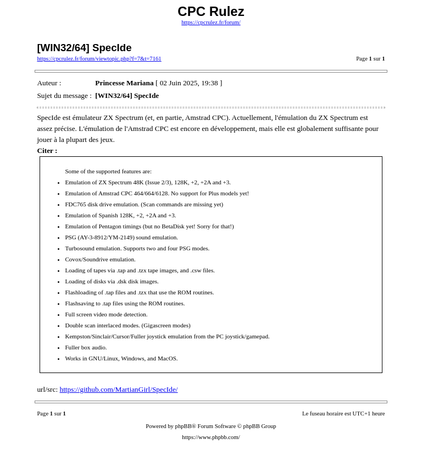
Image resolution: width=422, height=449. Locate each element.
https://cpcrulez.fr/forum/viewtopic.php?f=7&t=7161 (99, 59)
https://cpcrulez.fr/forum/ (210, 22)
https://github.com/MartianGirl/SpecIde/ (119, 389)
